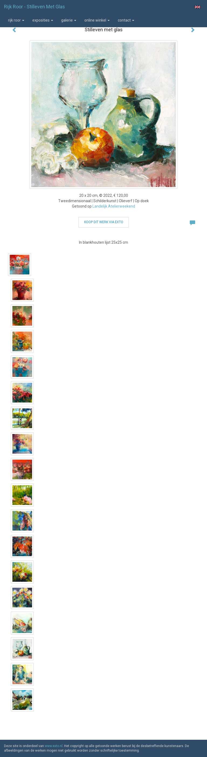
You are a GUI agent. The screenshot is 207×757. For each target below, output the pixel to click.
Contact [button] (126, 20)
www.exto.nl (54, 746)
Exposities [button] (42, 20)
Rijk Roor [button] (16, 20)
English (197, 7)
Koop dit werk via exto (103, 222)
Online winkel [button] (97, 20)
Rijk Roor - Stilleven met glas (34, 6)
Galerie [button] (68, 20)
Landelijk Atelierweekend (113, 206)
